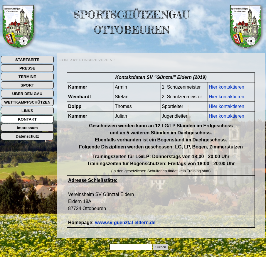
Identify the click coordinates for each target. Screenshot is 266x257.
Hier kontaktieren (226, 86)
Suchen (160, 247)
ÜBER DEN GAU (27, 94)
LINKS (27, 111)
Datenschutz (27, 136)
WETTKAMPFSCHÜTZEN (27, 102)
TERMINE (27, 77)
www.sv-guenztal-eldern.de (125, 222)
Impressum (27, 128)
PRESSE (27, 68)
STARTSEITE (27, 60)
